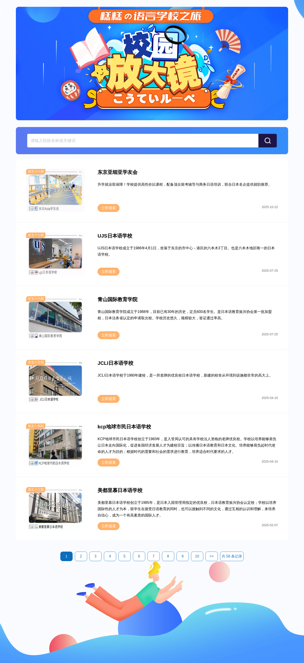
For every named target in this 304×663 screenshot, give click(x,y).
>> (211, 556)
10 (197, 556)
